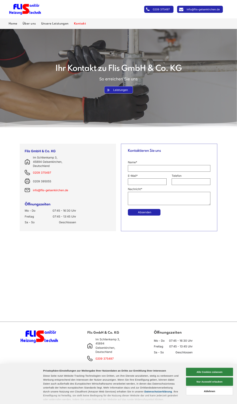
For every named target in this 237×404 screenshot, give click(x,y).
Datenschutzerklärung (158, 372)
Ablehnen (209, 372)
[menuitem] (14, 24)
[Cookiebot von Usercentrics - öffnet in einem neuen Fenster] (21, 397)
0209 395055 (42, 181)
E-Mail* (133, 175)
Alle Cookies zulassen (210, 353)
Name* (132, 162)
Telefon (177, 175)
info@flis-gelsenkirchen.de (50, 190)
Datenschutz (67, 386)
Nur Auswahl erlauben (210, 362)
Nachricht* (135, 189)
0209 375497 (42, 172)
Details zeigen (175, 397)
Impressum (50, 386)
